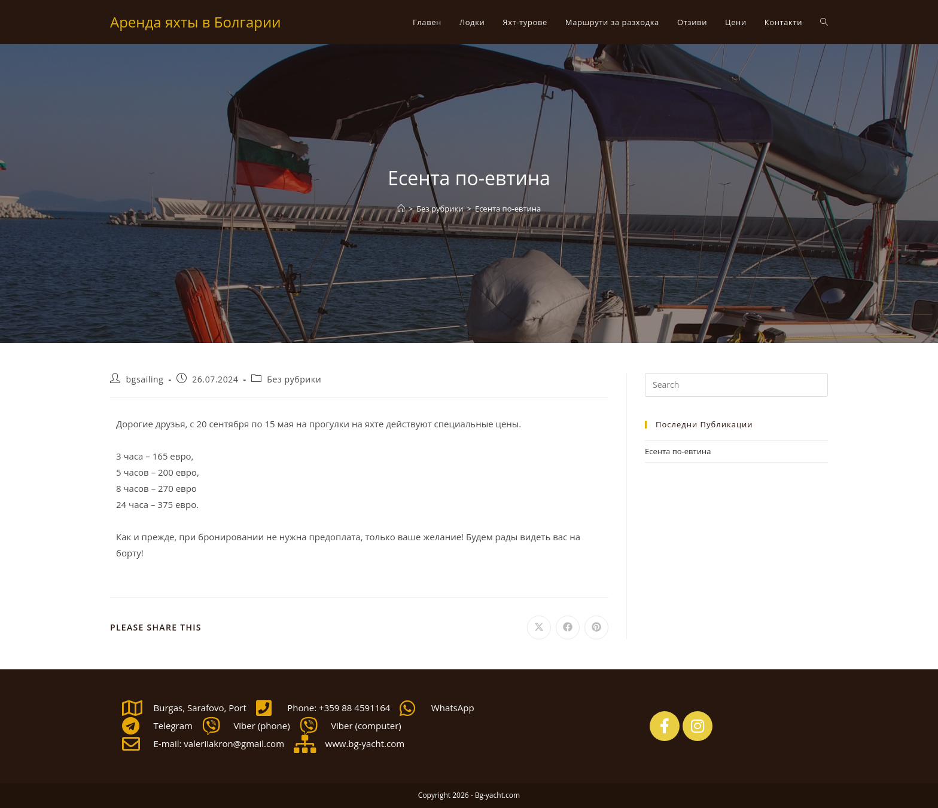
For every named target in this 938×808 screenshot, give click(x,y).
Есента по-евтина (508, 208)
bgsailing (145, 379)
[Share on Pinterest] (596, 627)
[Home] (401, 208)
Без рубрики (294, 379)
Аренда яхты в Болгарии (195, 22)
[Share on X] (539, 627)
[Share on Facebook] (568, 627)
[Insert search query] (736, 385)
